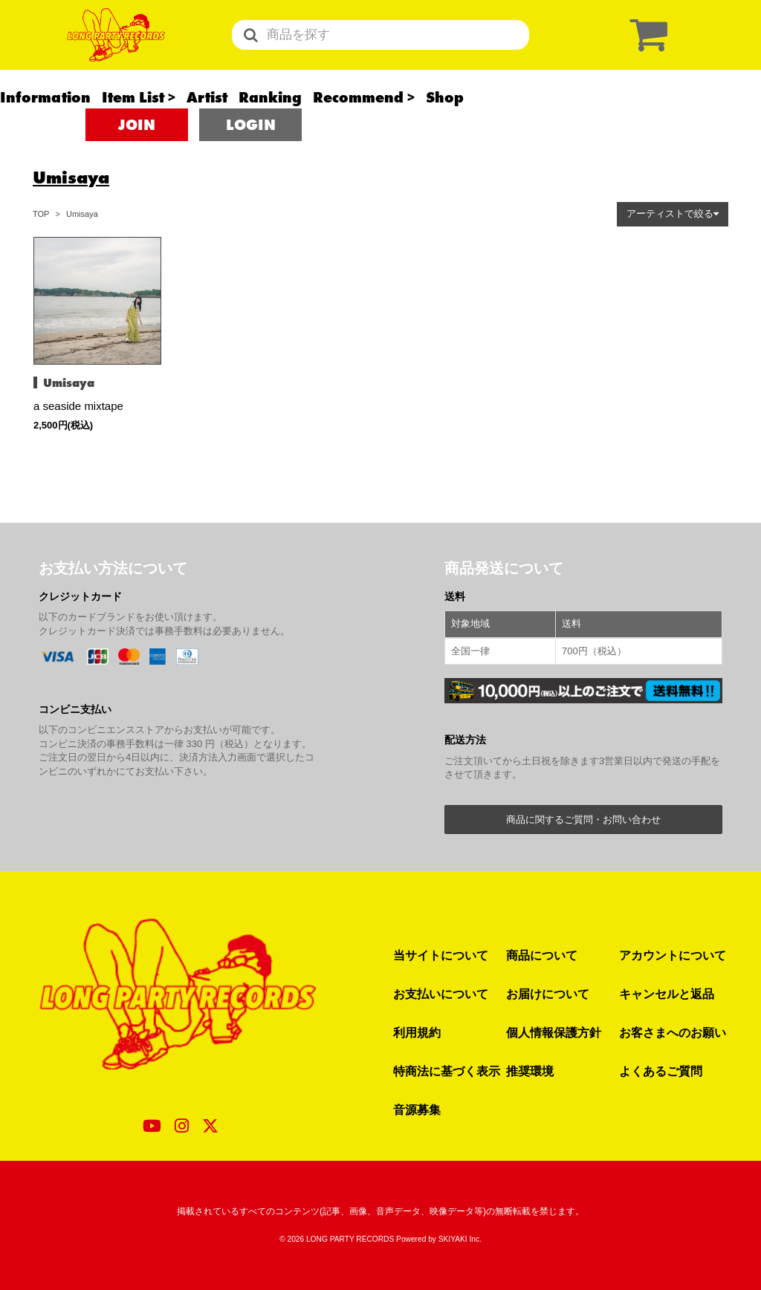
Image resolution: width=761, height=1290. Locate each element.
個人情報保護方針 (553, 1032)
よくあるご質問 (660, 1070)
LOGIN (251, 156)
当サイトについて (440, 955)
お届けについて (547, 993)
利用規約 (417, 1032)
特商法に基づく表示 (446, 1070)
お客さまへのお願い (672, 1032)
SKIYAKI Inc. (460, 1239)
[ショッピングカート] (645, 50)
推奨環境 (530, 1070)
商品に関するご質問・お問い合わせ (583, 819)
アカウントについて (672, 955)
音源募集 (417, 1109)
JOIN (136, 156)
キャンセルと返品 (666, 993)
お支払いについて (440, 993)
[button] (672, 214)
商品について (541, 955)
